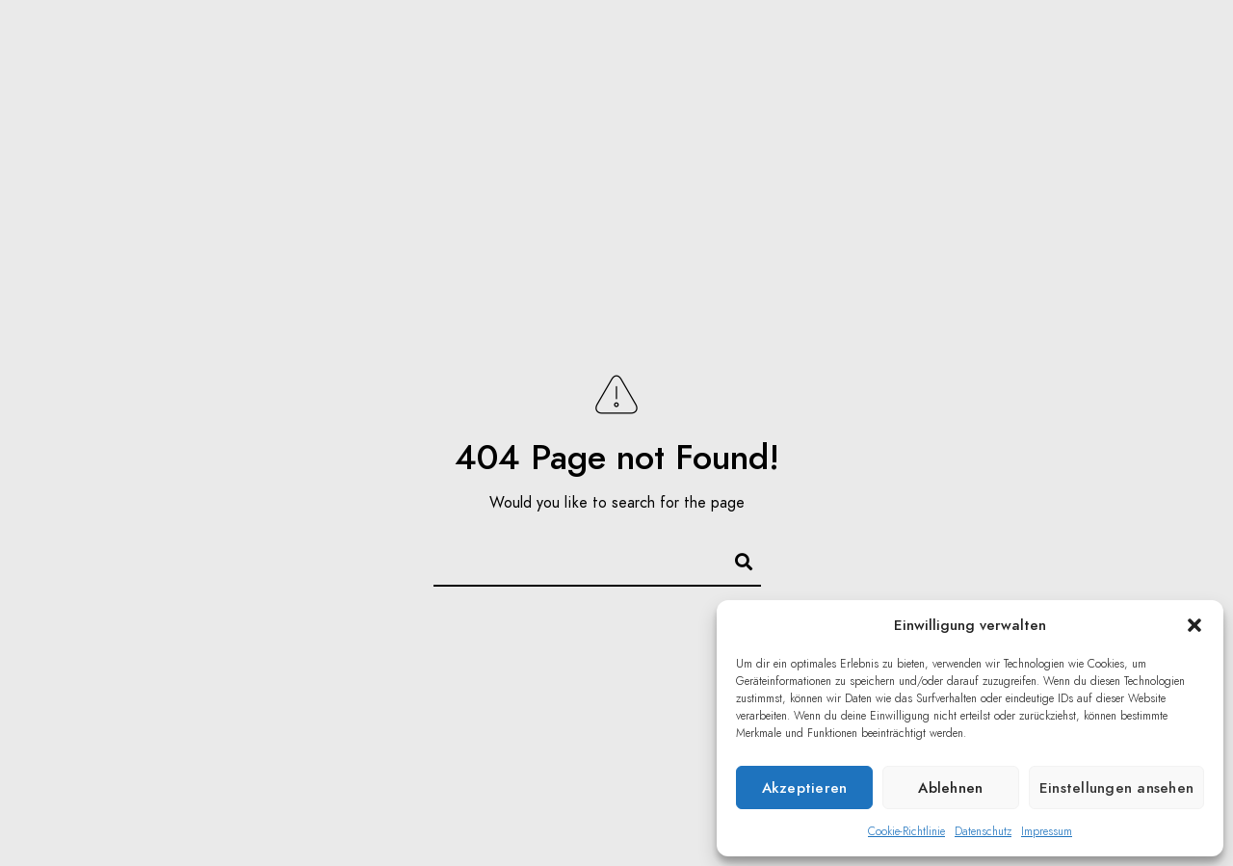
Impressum (1046, 831)
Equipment (1014, 48)
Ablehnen (950, 788)
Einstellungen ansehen (1116, 788)
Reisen (678, 48)
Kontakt (1131, 48)
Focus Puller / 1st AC (837, 48)
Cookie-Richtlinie (906, 831)
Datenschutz (983, 831)
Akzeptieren (805, 788)
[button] (1194, 625)
